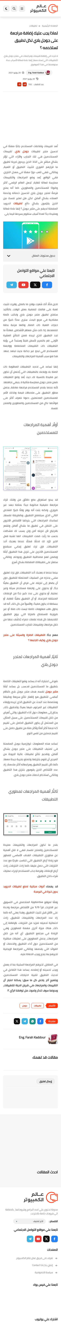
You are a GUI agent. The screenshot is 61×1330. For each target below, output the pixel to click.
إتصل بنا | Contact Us (45, 1265)
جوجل (24, 1006)
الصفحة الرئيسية (50, 26)
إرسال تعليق (45, 1081)
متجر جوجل (51, 691)
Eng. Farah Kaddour (36, 73)
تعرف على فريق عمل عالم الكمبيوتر (37, 1258)
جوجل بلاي (22, 151)
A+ (24, 84)
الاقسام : (53, 1221)
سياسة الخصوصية (46, 1272)
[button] (40, 1021)
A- (19, 84)
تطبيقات (33, 26)
